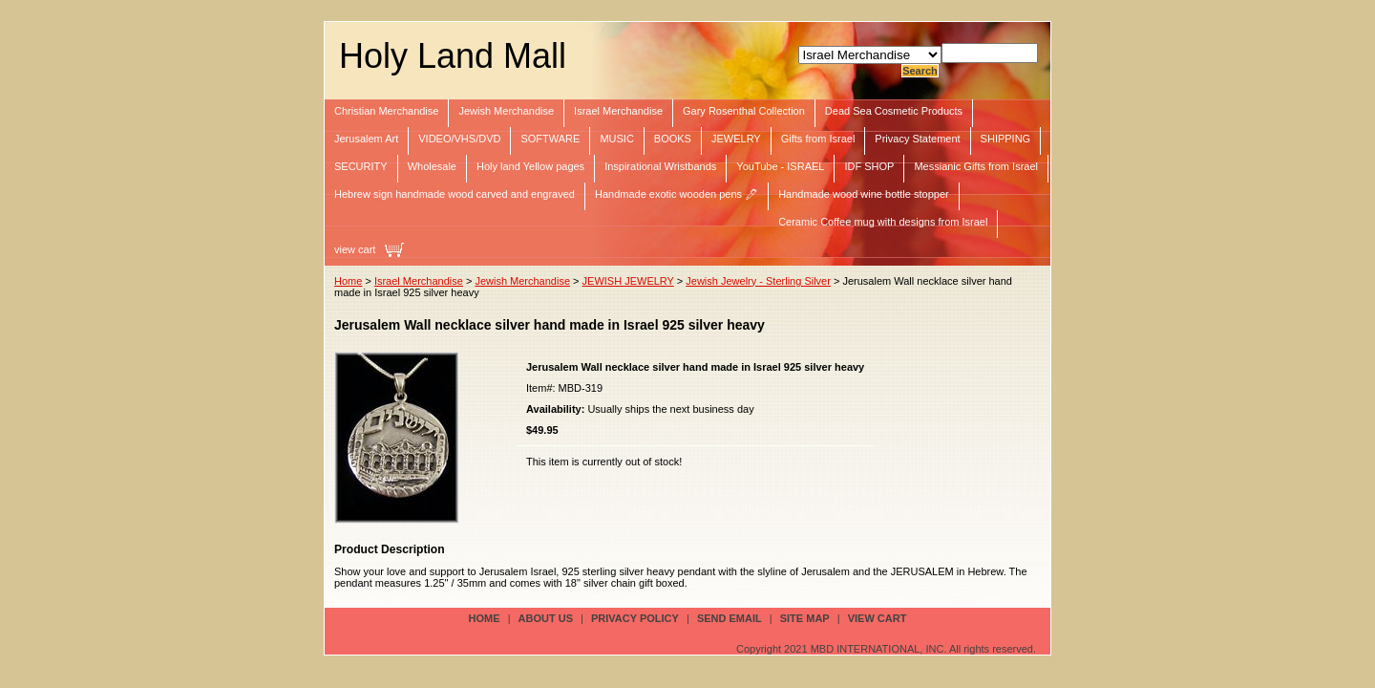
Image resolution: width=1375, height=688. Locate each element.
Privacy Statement (917, 138)
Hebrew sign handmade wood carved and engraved (454, 194)
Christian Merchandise (386, 111)
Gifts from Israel (818, 138)
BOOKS (672, 138)
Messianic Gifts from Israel (976, 166)
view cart (354, 249)
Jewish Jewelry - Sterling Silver (758, 281)
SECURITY (361, 166)
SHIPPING (1006, 138)
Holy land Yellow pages (530, 166)
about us (545, 618)
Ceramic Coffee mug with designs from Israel (882, 221)
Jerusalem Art (366, 138)
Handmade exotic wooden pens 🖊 (676, 194)
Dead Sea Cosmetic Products (893, 111)
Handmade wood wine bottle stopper (863, 194)
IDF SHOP (869, 166)
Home (348, 281)
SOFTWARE (550, 138)
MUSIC (616, 138)
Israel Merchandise (618, 111)
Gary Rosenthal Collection (744, 111)
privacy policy (635, 618)
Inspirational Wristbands (660, 166)
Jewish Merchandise (506, 111)
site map (805, 618)
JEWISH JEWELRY (628, 281)
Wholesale (432, 166)
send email (729, 618)
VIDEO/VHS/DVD (459, 138)
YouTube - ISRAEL (780, 166)
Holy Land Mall (452, 55)
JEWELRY (736, 138)
